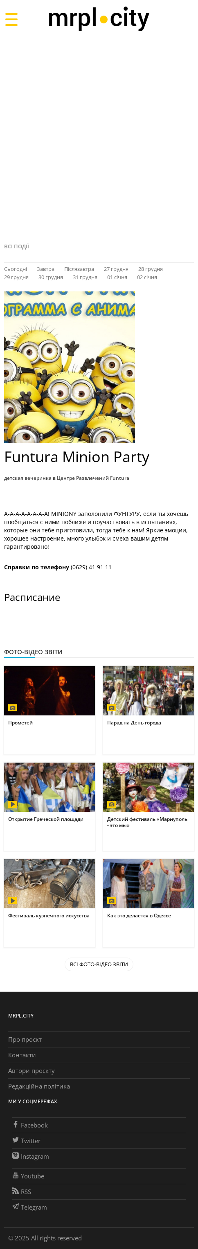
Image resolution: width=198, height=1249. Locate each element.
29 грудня (16, 277)
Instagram (30, 1156)
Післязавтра (79, 269)
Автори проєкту (31, 1070)
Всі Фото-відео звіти (99, 964)
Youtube (28, 1176)
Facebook (30, 1125)
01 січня (117, 277)
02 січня (147, 277)
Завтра (45, 269)
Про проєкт (25, 1039)
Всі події (16, 246)
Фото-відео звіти (33, 652)
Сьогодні (15, 269)
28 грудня (150, 269)
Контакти (22, 1055)
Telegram (29, 1207)
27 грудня (116, 269)
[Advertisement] (99, 138)
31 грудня (85, 277)
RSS (21, 1191)
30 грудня (50, 277)
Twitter (26, 1141)
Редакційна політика (39, 1086)
